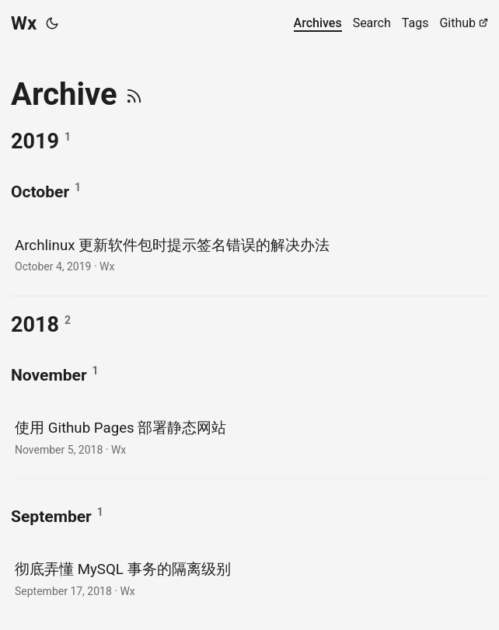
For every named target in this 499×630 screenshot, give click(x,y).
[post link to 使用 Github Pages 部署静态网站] (249, 437)
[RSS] (134, 94)
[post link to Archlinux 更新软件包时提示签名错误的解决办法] (249, 254)
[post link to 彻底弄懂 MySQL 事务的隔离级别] (249, 578)
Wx (24, 23)
